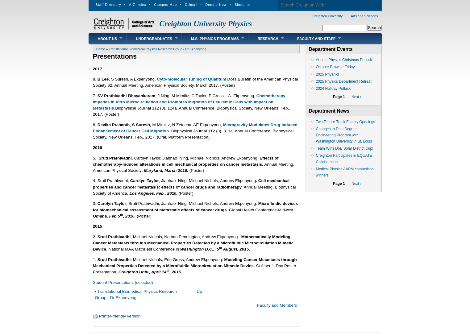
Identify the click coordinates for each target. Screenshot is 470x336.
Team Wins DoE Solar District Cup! (344, 148)
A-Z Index (137, 4)
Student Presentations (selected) (123, 282)
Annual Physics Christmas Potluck (344, 60)
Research (268, 39)
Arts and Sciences (364, 16)
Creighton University (327, 16)
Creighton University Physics (206, 23)
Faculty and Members (278, 305)
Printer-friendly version (119, 316)
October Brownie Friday (335, 67)
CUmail (191, 4)
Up (199, 291)
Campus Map (165, 4)
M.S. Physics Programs (215, 39)
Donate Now (216, 4)
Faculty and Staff (316, 39)
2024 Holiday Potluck (333, 88)
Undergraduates (154, 39)
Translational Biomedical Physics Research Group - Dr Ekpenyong (157, 49)
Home (100, 49)
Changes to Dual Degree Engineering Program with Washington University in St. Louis (344, 135)
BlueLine (242, 4)
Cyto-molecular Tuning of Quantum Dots (196, 79)
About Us (107, 39)
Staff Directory (108, 4)
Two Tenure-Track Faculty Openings (345, 122)
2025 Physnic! (327, 74)
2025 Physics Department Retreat (344, 81)
